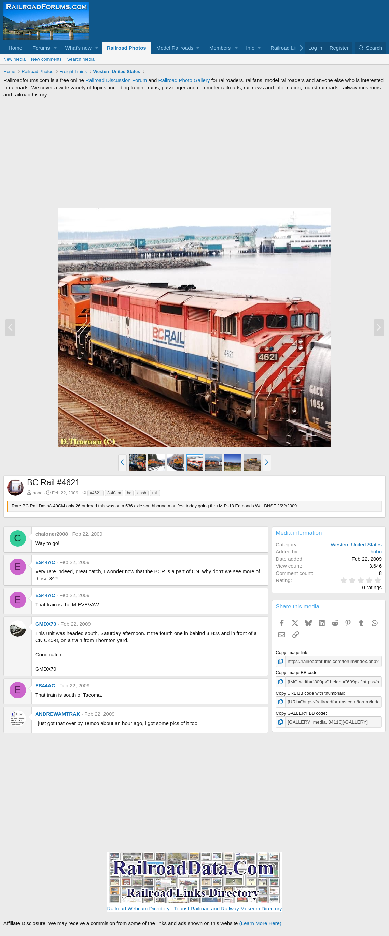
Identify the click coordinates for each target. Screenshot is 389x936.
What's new (78, 48)
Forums (41, 48)
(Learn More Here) (260, 923)
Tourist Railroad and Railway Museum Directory (228, 908)
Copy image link (291, 652)
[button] (55, 48)
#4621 (95, 493)
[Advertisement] (194, 153)
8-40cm (114, 493)
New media (14, 59)
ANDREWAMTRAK (57, 714)
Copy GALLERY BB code (300, 712)
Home (15, 48)
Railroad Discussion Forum (116, 80)
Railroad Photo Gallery (184, 80)
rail (155, 493)
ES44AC (45, 562)
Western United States (356, 544)
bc (129, 493)
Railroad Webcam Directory (138, 908)
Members (220, 48)
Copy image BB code (296, 672)
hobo (38, 492)
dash (141, 493)
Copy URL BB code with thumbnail (310, 692)
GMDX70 (45, 624)
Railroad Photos (126, 48)
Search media (81, 59)
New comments (46, 59)
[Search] (370, 48)
